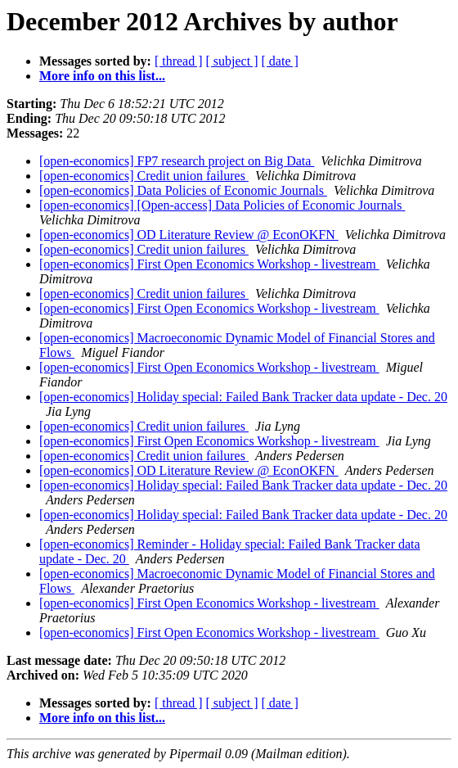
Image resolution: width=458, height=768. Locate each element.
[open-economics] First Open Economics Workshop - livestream (209, 264)
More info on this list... (102, 76)
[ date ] (280, 61)
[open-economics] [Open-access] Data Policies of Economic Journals (222, 205)
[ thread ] (179, 61)
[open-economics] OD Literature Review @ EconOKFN (189, 235)
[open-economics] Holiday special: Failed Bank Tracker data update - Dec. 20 (243, 397)
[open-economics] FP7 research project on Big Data (176, 161)
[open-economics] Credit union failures (144, 176)
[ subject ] (232, 61)
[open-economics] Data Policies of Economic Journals (183, 190)
